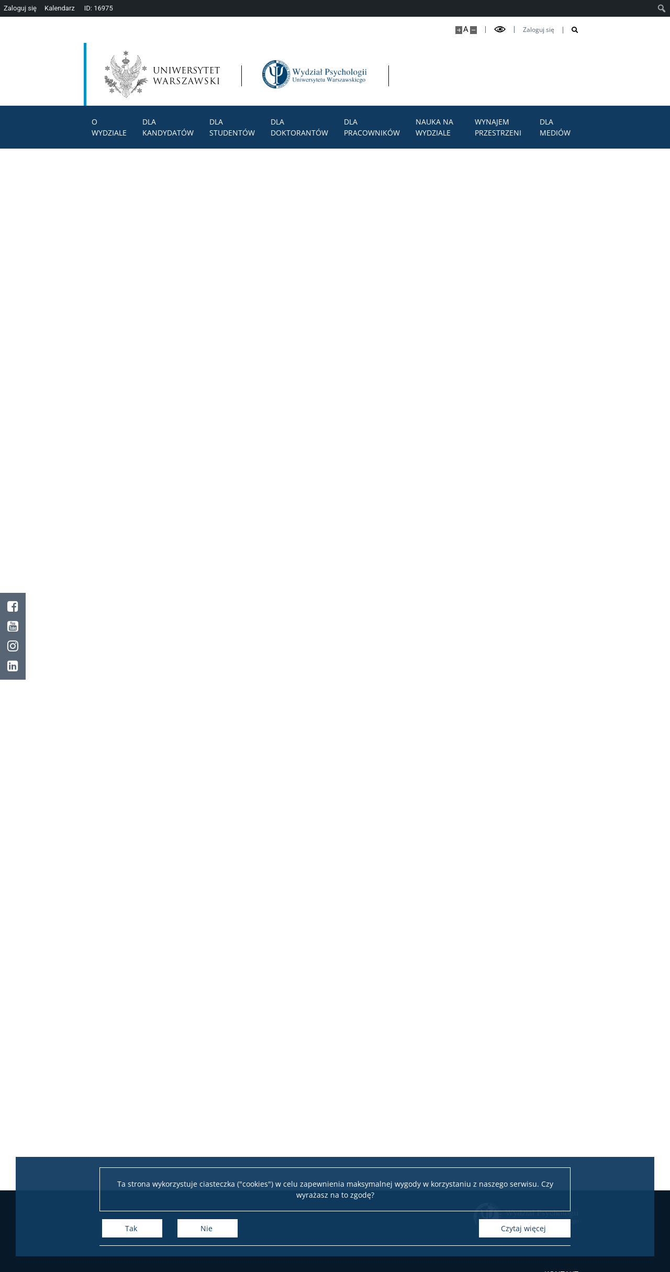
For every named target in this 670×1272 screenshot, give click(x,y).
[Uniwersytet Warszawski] (162, 74)
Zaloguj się (538, 30)
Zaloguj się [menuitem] (20, 8)
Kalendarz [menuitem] (59, 8)
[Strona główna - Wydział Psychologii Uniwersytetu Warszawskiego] (314, 74)
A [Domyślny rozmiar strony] (465, 29)
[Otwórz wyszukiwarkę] (571, 30)
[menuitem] (662, 8)
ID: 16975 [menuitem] (98, 8)
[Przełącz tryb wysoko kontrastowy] (499, 29)
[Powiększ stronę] (458, 30)
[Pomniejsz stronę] (473, 30)
